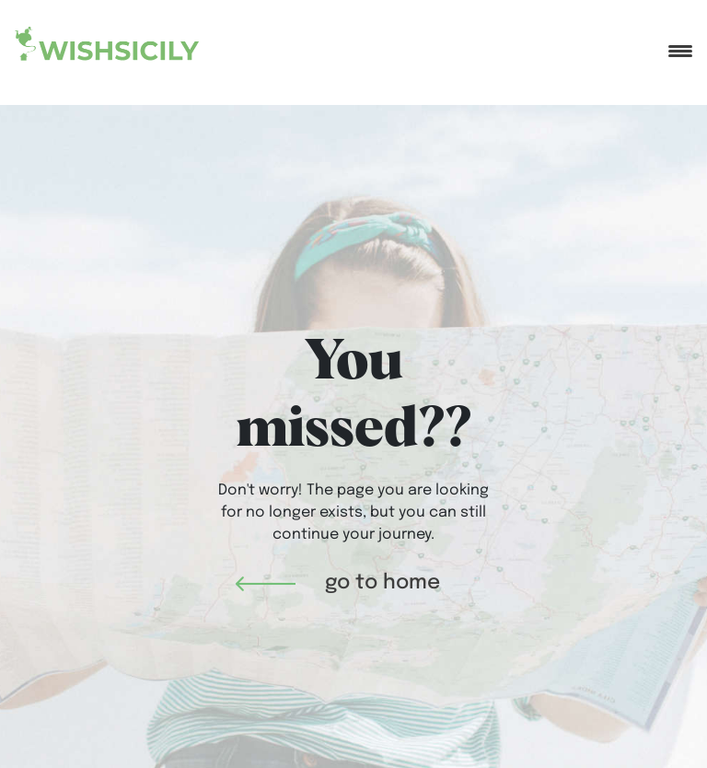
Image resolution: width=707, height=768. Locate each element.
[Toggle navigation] (680, 43)
